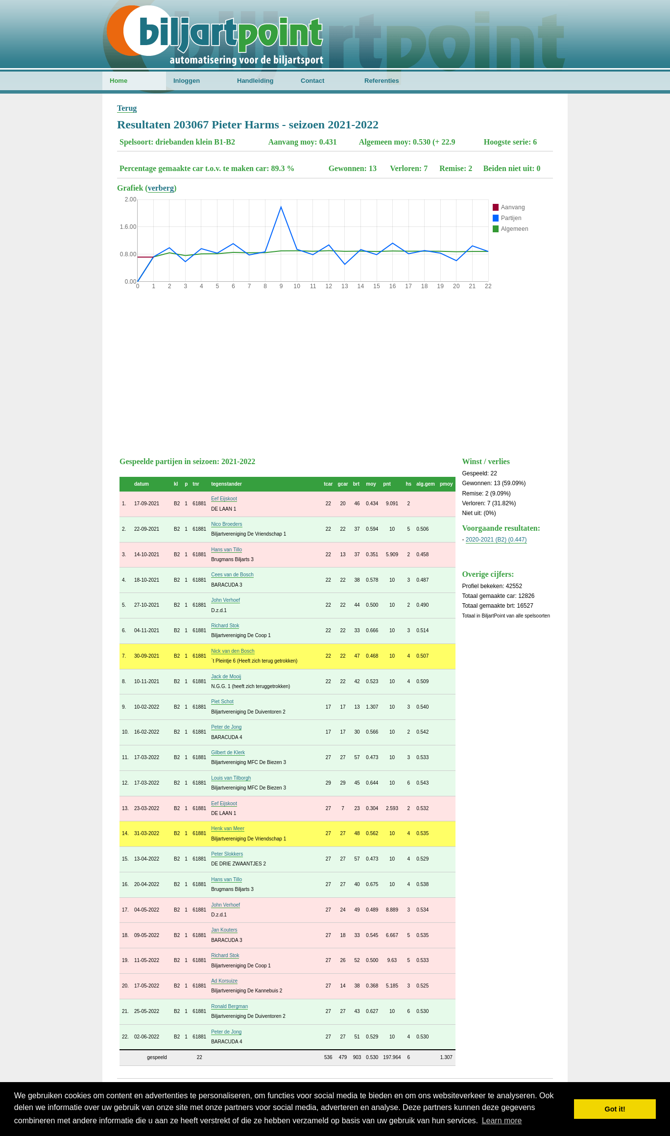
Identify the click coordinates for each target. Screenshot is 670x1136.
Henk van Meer (227, 828)
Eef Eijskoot (224, 498)
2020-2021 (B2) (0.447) (496, 539)
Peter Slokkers (227, 854)
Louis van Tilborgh (231, 778)
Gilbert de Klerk (228, 752)
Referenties (381, 80)
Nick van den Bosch (232, 651)
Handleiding (255, 80)
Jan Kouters (224, 930)
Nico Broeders (226, 524)
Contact (312, 80)
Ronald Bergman (229, 1006)
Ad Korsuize (224, 981)
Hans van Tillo (226, 549)
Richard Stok (225, 625)
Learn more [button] (502, 1120)
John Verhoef (225, 600)
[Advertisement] (335, 371)
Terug (127, 108)
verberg (161, 188)
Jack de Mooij (226, 676)
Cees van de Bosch (232, 574)
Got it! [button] (615, 1109)
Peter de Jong (226, 727)
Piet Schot (222, 701)
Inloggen (186, 80)
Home (118, 80)
